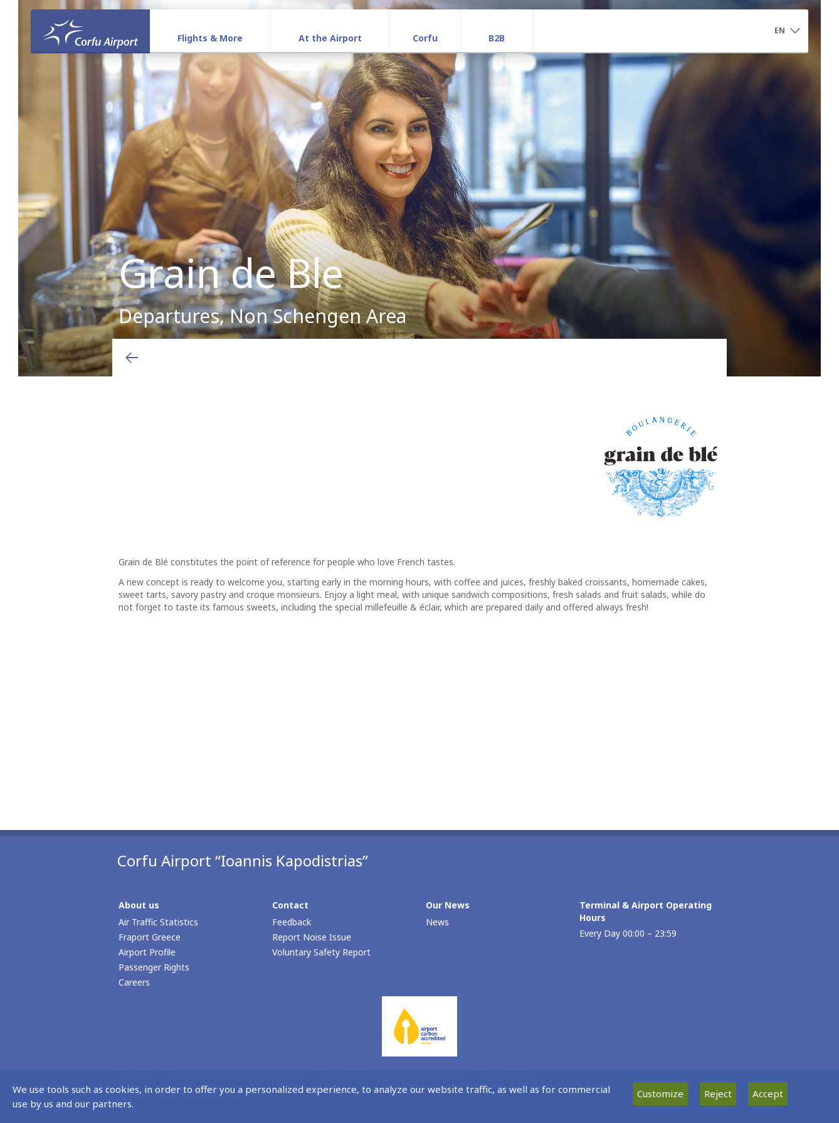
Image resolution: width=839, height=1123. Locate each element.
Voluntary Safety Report (321, 952)
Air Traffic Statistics (158, 922)
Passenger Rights (154, 967)
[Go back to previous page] (132, 357)
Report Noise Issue (311, 937)
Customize (660, 1093)
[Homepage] (90, 30)
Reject (718, 1093)
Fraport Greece (150, 937)
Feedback (291, 922)
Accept (767, 1093)
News (437, 922)
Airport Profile (147, 952)
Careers (134, 982)
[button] (787, 31)
